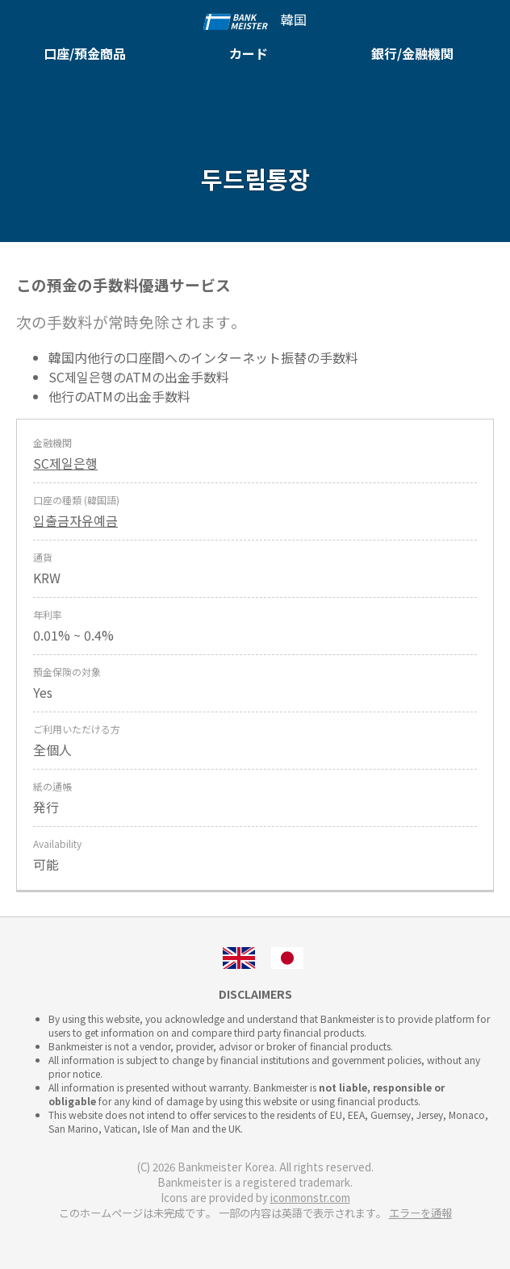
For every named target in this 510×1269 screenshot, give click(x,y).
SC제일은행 (65, 463)
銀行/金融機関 (412, 53)
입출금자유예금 (75, 520)
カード (248, 53)
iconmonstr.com (310, 1197)
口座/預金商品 (85, 53)
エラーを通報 (420, 1213)
